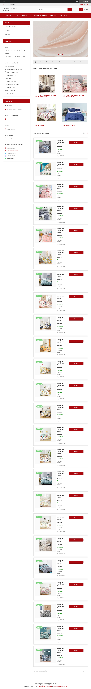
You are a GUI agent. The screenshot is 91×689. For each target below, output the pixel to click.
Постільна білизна (45, 62)
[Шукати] (70, 9)
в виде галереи (84, 133)
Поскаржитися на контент (45, 686)
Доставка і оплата (40, 15)
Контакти (63, 15)
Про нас (53, 15)
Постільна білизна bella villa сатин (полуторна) (45, 96)
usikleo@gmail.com (12, 150)
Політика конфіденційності (60, 686)
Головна (8, 15)
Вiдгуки (7, 34)
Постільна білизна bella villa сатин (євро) (45, 124)
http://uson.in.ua (11, 148)
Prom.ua (54, 683)
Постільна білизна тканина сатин (62, 62)
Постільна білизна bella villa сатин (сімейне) (73, 96)
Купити (76, 142)
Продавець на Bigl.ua (45, 684)
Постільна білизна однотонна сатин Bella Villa (73, 124)
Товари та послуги (21, 15)
